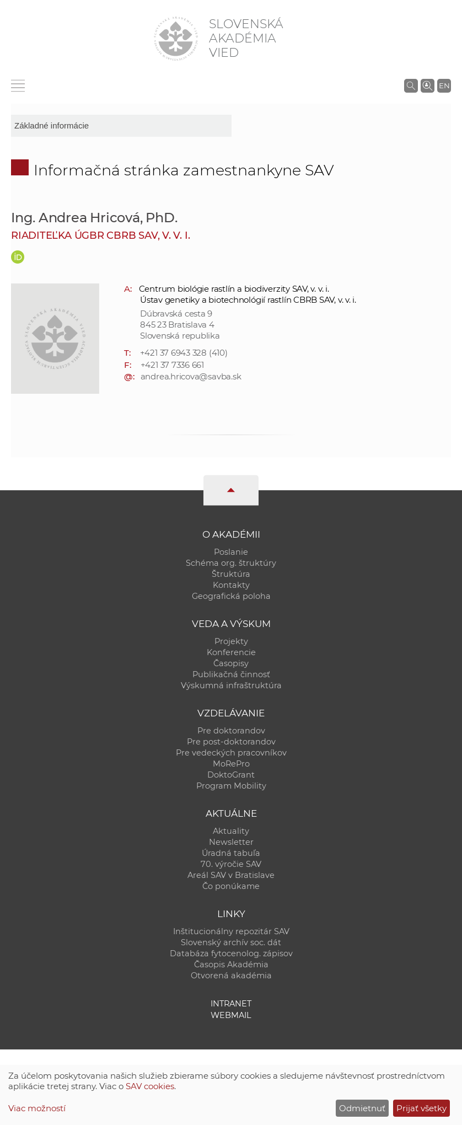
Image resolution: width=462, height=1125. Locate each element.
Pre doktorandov (231, 731)
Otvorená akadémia (231, 976)
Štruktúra (231, 574)
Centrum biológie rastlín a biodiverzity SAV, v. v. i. (234, 288)
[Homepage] (176, 39)
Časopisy (231, 663)
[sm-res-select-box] (121, 126)
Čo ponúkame (231, 886)
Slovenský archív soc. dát (231, 942)
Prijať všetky (421, 1108)
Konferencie (231, 652)
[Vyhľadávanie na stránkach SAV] (411, 85)
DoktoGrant (231, 775)
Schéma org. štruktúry (231, 563)
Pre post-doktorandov (231, 742)
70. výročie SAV (231, 864)
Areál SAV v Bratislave (231, 875)
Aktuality (231, 831)
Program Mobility (231, 786)
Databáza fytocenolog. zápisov (231, 953)
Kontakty (231, 585)
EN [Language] (444, 85)
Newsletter (231, 842)
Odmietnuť (362, 1108)
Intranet (231, 1004)
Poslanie (231, 552)
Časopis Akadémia (231, 964)
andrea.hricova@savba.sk (191, 376)
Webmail (231, 1015)
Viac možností (37, 1108)
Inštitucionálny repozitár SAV (231, 931)
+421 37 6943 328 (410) (184, 352)
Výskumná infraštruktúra (231, 685)
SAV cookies (150, 1086)
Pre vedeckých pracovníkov (231, 753)
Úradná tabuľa (231, 853)
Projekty (231, 641)
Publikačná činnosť (231, 674)
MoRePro (231, 764)
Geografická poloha (231, 596)
